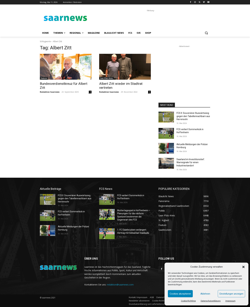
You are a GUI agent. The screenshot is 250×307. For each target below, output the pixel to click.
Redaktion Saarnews (49, 92)
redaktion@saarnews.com (120, 284)
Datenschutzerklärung (211, 301)
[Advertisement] (149, 19)
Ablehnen (205, 293)
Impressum (230, 301)
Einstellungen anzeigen (231, 293)
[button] (243, 267)
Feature (44, 78)
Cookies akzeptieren (180, 293)
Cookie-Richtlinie (188, 301)
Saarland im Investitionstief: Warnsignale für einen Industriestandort (190, 162)
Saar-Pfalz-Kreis (106, 78)
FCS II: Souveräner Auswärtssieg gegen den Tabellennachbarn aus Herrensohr (193, 116)
